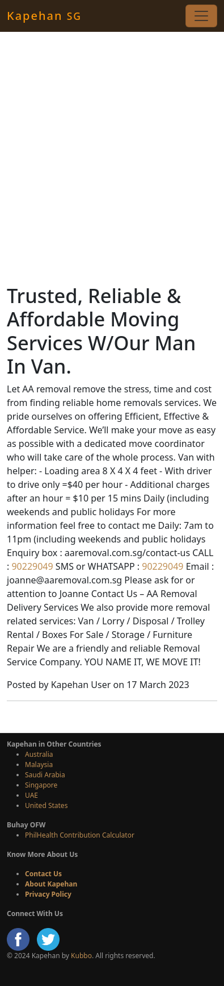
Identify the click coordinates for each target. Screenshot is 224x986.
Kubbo (81, 955)
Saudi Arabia (45, 775)
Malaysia (39, 764)
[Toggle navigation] (201, 16)
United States (46, 805)
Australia (39, 754)
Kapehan (44, 15)
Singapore (41, 785)
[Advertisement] (112, 157)
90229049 (31, 566)
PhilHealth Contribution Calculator (79, 835)
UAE (31, 795)
